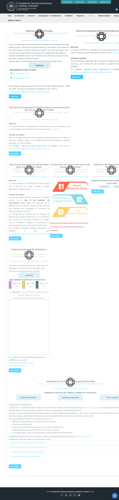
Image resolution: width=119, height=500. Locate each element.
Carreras (31, 16)
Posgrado (80, 16)
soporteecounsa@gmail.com (20, 91)
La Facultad (19, 16)
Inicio (10, 16)
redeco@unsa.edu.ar (42, 91)
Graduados (92, 2)
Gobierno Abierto (14, 20)
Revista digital (104, 16)
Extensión (68, 16)
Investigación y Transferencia (50, 16)
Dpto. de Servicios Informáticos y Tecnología (43, 40)
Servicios (91, 16)
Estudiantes (67, 2)
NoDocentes (105, 2)
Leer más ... (15, 96)
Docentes (79, 2)
